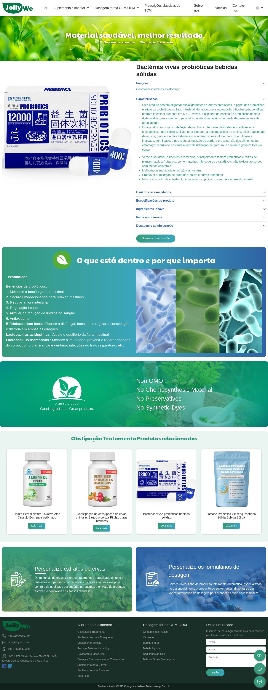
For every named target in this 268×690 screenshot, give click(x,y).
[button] (259, 8)
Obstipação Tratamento (91, 631)
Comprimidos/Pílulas (155, 631)
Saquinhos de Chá (154, 653)
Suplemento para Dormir (92, 664)
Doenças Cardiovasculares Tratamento (100, 659)
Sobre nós (198, 8)
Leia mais (36, 525)
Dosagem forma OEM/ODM (115, 8)
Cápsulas (148, 637)
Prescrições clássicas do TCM (163, 8)
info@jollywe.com (18, 642)
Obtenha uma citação (156, 238)
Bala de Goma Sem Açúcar (159, 659)
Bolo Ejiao (83, 675)
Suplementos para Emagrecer (95, 637)
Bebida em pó (151, 642)
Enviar (215, 672)
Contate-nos (239, 8)
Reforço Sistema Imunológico (94, 648)
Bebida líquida (151, 648)
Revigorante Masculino (91, 653)
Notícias (221, 8)
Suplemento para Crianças (93, 670)
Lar (45, 8)
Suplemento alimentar (69, 8)
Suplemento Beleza (89, 642)
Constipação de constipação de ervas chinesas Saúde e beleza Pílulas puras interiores (101, 517)
